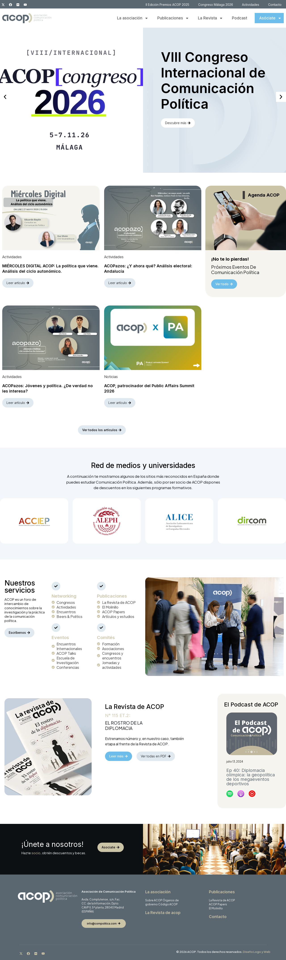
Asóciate (270, 18)
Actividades (250, 4)
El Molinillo (216, 908)
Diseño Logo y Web (256, 952)
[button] (5, 97)
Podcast (239, 18)
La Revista (210, 18)
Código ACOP (168, 904)
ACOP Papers (218, 904)
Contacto (275, 4)
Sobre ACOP (153, 900)
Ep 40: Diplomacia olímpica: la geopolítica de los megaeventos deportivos (250, 777)
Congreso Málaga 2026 (215, 4)
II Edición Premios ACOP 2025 (167, 4)
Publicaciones (173, 18)
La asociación (132, 18)
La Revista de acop (163, 913)
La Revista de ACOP (222, 900)
